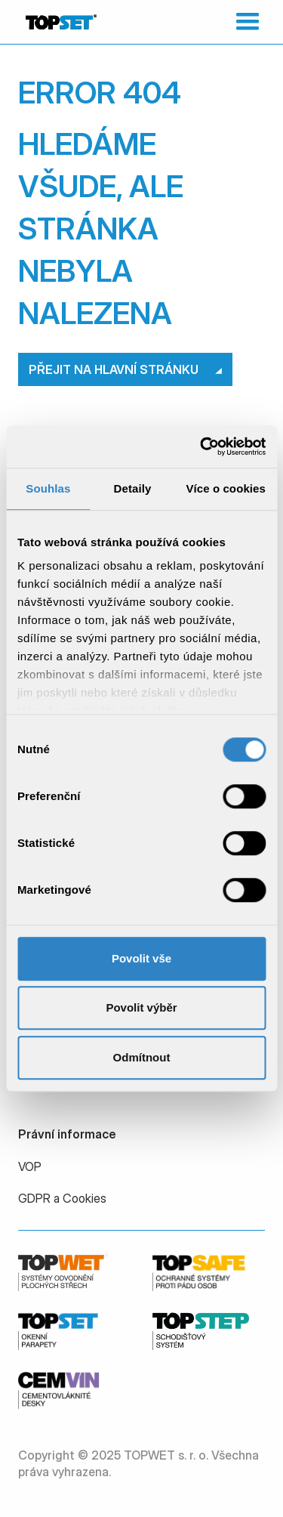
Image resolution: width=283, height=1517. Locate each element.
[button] (244, 22)
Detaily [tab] (133, 488)
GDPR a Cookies (62, 1198)
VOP (30, 1166)
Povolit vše (141, 958)
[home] (57, 21)
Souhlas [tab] (48, 488)
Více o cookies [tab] (226, 488)
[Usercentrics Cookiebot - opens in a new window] (201, 446)
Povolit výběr (141, 1007)
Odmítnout (142, 1057)
